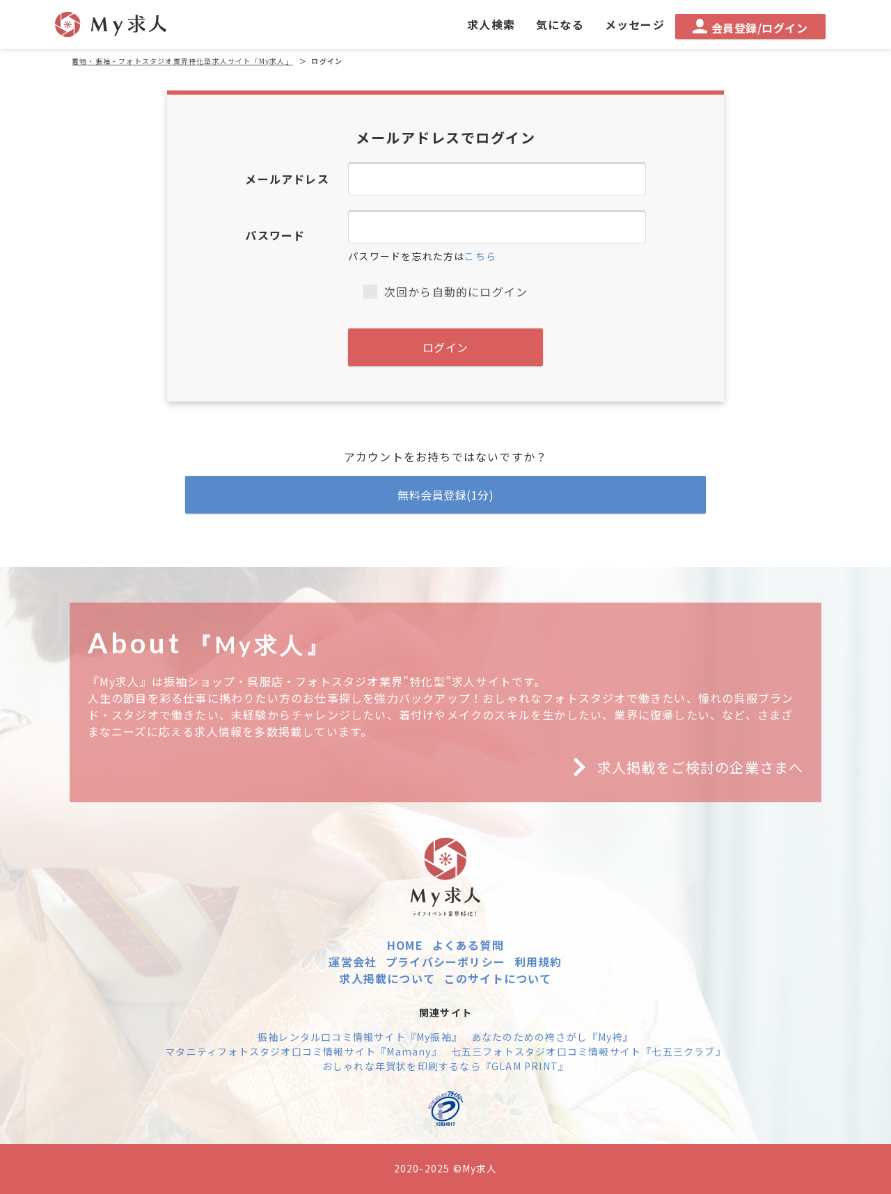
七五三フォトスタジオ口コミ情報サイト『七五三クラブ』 (588, 1051)
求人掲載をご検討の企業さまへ (682, 767)
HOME (405, 945)
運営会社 (353, 961)
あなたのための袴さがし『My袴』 (552, 1037)
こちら (480, 256)
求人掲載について (387, 978)
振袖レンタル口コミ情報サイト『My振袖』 (360, 1037)
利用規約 (538, 961)
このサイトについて (498, 978)
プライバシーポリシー (445, 961)
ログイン (445, 347)
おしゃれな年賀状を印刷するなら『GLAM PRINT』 (445, 1066)
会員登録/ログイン (750, 27)
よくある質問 (468, 945)
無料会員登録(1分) (445, 494)
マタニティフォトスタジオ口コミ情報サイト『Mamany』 (303, 1051)
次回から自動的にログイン (445, 291)
